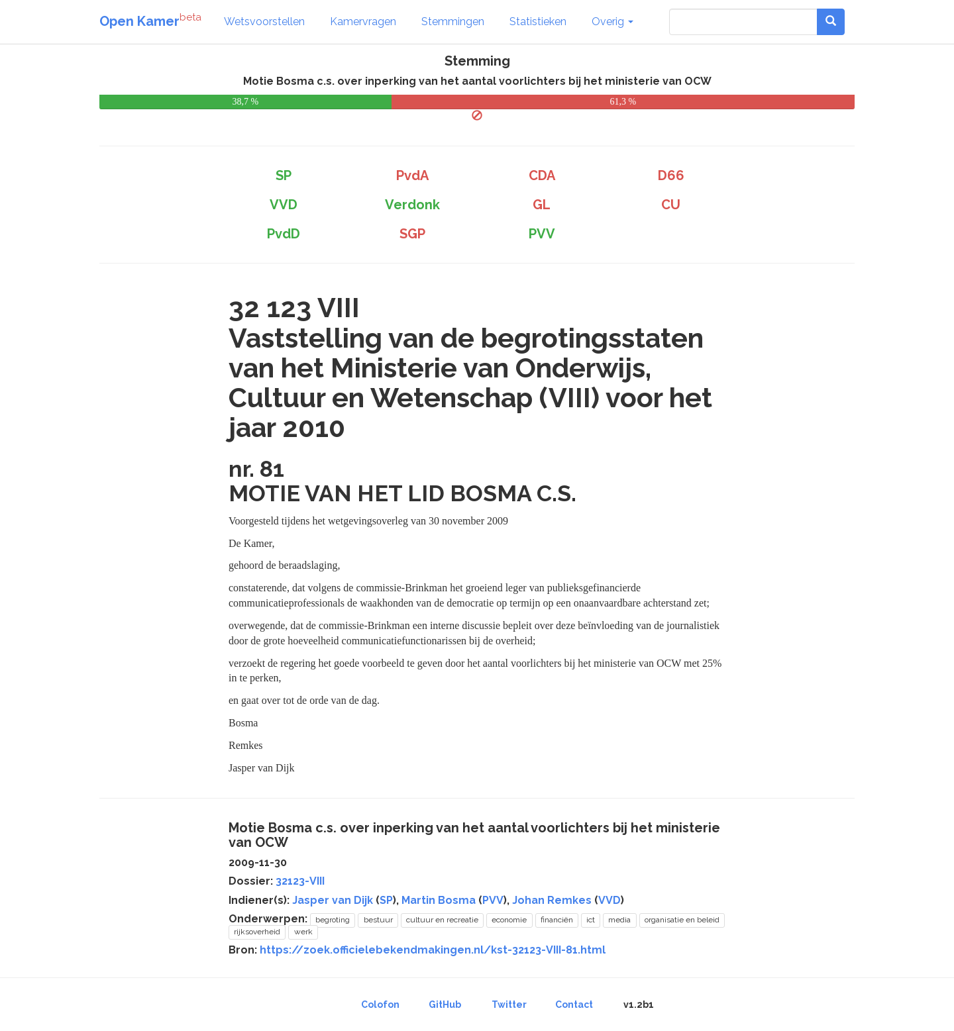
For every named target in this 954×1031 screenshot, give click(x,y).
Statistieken (537, 21)
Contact (574, 1004)
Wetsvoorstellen (264, 21)
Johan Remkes (552, 900)
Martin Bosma (438, 900)
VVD (609, 900)
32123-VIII (300, 881)
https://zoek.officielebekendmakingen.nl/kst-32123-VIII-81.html (433, 950)
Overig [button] (612, 21)
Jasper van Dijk (332, 900)
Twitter (509, 1004)
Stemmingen (452, 21)
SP (386, 900)
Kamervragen (363, 21)
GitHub (445, 1004)
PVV (493, 900)
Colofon (380, 1004)
